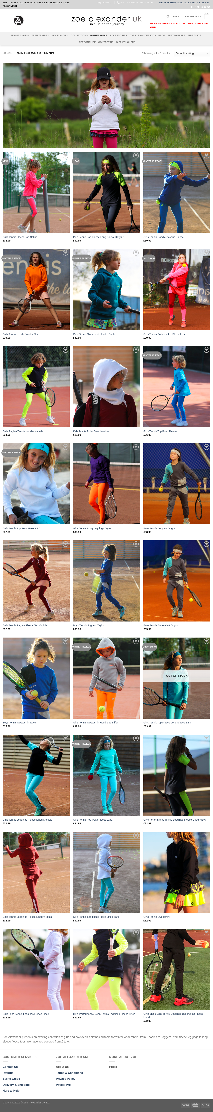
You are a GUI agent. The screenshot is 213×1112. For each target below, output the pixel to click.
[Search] (168, 16)
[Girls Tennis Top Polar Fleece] (176, 386)
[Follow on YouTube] (208, 7)
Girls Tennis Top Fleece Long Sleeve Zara (167, 722)
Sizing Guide (11, 1078)
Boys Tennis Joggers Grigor (159, 528)
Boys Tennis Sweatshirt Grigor (160, 625)
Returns (8, 1072)
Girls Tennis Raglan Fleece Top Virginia (25, 625)
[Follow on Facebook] (191, 7)
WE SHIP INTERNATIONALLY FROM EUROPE (184, 2)
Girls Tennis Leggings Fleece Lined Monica (27, 819)
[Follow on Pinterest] (205, 7)
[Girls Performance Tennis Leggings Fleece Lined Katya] (176, 775)
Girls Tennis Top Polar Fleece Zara (92, 819)
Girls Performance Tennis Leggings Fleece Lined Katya (174, 819)
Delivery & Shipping (16, 1084)
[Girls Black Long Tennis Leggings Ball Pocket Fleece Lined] (176, 969)
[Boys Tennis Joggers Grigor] (176, 483)
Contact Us (10, 1066)
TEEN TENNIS (41, 35)
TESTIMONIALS (176, 35)
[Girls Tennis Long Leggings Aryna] (106, 483)
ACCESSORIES (118, 35)
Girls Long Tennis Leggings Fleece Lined (26, 1014)
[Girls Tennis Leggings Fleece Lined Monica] (36, 775)
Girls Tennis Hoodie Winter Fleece (22, 334)
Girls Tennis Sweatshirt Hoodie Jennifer (95, 722)
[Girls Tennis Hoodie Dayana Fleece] (176, 192)
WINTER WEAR (98, 35)
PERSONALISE (87, 42)
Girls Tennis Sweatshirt (156, 916)
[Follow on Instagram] (195, 7)
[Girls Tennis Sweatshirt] (176, 872)
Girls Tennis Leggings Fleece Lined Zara (96, 916)
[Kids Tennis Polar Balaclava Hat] (106, 386)
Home (7, 53)
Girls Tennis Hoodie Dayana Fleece (163, 237)
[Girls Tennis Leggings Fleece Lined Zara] (106, 872)
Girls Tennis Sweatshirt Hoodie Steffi (93, 334)
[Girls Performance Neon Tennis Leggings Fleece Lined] (106, 969)
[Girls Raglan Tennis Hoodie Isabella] (36, 386)
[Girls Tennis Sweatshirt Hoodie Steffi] (106, 289)
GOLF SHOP (60, 35)
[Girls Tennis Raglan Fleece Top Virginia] (36, 581)
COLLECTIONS (79, 35)
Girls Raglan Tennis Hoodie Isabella (23, 431)
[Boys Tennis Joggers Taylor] (106, 581)
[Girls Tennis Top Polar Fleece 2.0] (36, 483)
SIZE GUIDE (194, 35)
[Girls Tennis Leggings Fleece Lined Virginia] (36, 872)
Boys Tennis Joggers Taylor (88, 625)
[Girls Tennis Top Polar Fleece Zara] (106, 775)
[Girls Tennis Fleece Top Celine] (36, 192)
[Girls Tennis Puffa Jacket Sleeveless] (176, 289)
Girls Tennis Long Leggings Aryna (92, 528)
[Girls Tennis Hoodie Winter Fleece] (36, 289)
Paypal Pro (63, 1084)
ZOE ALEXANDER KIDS (142, 35)
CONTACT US (106, 42)
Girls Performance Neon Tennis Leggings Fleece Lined (104, 1014)
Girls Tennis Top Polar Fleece (160, 431)
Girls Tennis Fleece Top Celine (20, 237)
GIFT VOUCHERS (126, 42)
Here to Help (11, 1090)
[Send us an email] (202, 7)
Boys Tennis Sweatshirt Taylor (20, 722)
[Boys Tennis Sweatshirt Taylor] (36, 678)
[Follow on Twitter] (198, 7)
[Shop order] (192, 53)
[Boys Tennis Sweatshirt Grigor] (176, 581)
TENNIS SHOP (20, 35)
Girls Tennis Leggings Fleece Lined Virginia (27, 916)
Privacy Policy (65, 1078)
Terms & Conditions (69, 1072)
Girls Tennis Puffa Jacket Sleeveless (164, 334)
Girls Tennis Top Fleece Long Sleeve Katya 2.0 (99, 237)
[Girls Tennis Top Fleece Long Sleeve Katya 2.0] (106, 192)
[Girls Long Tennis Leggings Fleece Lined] (36, 969)
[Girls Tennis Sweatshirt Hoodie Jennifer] (106, 678)
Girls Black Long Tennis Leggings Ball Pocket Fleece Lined (173, 1015)
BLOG (161, 35)
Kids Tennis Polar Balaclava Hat (91, 431)
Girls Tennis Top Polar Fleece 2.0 (21, 528)
